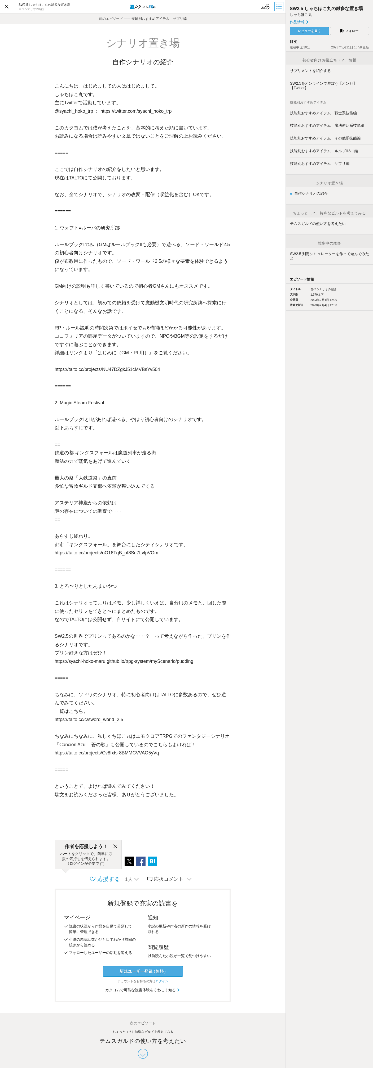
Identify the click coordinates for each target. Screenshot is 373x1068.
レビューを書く (309, 31)
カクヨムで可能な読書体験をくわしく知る (142, 990)
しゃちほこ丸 (301, 14)
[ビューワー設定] (265, 6)
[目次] (279, 6)
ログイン (162, 981)
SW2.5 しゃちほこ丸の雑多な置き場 (326, 8)
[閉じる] (115, 846)
